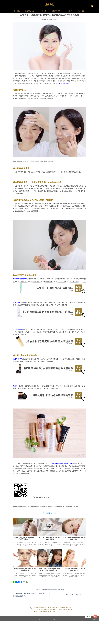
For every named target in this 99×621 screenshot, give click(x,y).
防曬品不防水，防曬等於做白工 (76, 594)
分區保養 (55, 589)
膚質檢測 (69, 11)
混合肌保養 (62, 589)
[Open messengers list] (95, 616)
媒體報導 (43, 11)
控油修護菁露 (17, 329)
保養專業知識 (29, 11)
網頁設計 (53, 619)
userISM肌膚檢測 (62, 83)
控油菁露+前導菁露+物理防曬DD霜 (60, 463)
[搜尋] (92, 6)
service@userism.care (50, 609)
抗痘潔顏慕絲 (17, 302)
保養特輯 (47, 589)
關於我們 (82, 11)
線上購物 (17, 11)
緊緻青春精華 (17, 359)
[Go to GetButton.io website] (95, 619)
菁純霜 (15, 386)
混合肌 (58, 589)
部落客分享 (56, 11)
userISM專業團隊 (53, 19)
